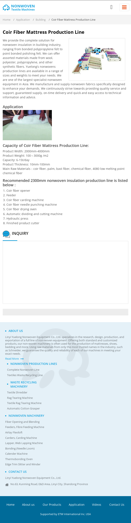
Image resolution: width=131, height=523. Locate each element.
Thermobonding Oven (19, 459)
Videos (96, 505)
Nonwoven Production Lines (33, 364)
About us (16, 331)
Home (6, 19)
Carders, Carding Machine (21, 438)
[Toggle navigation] (124, 7)
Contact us (18, 472)
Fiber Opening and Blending (22, 422)
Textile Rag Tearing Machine (24, 403)
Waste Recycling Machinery (23, 384)
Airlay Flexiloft (13, 432)
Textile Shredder (17, 392)
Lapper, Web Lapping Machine (24, 443)
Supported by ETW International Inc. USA (65, 514)
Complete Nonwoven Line (23, 370)
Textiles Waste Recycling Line (25, 375)
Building (41, 19)
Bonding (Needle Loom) (20, 448)
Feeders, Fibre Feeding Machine (24, 427)
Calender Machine (16, 453)
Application (23, 19)
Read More (12, 358)
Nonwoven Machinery (26, 416)
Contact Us (116, 505)
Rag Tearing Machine (20, 398)
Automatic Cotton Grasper (23, 408)
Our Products (52, 505)
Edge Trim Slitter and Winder (22, 464)
